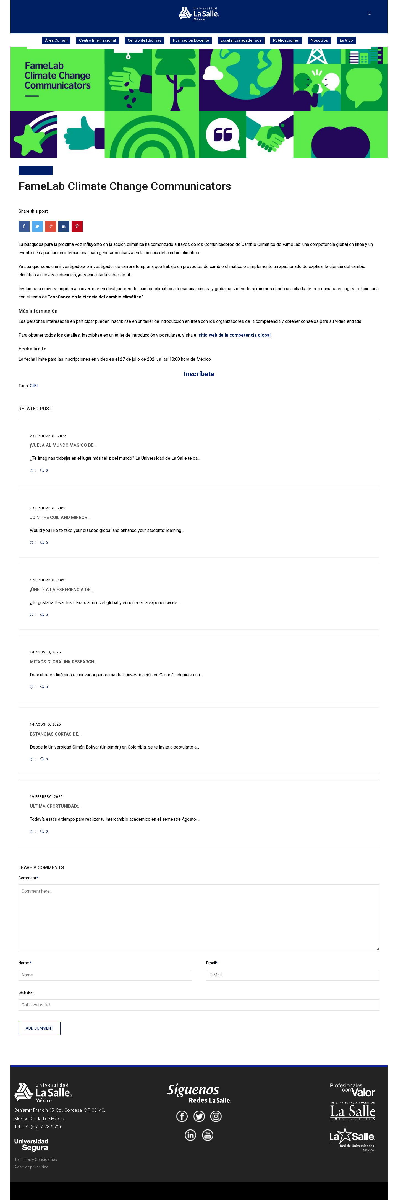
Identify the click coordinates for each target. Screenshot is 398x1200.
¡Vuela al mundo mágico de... (63, 445)
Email (212, 963)
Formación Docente (191, 40)
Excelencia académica (241, 40)
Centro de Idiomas (144, 40)
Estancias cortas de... (56, 734)
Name (25, 963)
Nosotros (319, 40)
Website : (26, 993)
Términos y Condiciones (35, 1159)
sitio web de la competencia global (234, 335)
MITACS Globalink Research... (64, 661)
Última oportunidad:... (56, 806)
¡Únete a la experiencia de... (62, 589)
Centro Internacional (97, 40)
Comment (28, 878)
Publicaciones (286, 40)
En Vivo (346, 40)
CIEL (34, 385)
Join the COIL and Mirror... (60, 517)
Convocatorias (35, 170)
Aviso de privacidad (31, 1167)
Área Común (56, 40)
